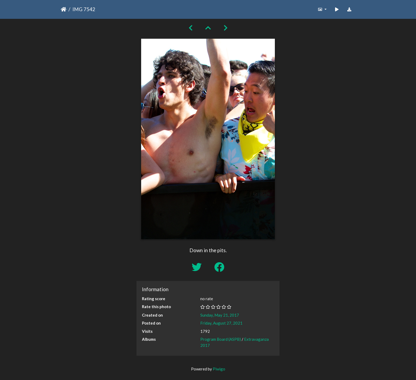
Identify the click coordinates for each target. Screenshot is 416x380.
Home (63, 9)
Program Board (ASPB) (220, 339)
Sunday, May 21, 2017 (219, 315)
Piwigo (219, 368)
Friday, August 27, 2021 (221, 323)
